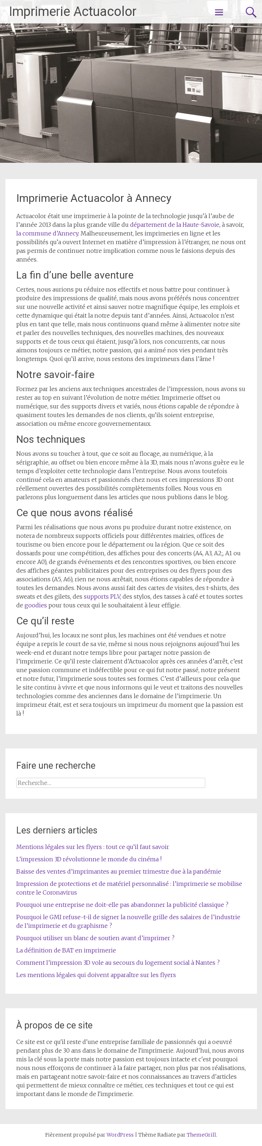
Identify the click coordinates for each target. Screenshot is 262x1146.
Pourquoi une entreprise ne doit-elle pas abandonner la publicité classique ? (122, 904)
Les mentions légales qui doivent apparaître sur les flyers (96, 975)
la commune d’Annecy (47, 233)
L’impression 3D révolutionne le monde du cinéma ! (89, 859)
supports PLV (102, 596)
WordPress (120, 1135)
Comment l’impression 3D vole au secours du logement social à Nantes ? (118, 962)
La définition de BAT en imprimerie (66, 950)
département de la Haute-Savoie (174, 224)
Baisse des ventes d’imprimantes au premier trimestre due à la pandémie (118, 871)
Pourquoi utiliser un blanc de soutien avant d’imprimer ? (95, 938)
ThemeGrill (201, 1135)
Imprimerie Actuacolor (73, 11)
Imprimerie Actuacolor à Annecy (93, 198)
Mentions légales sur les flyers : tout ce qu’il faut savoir (92, 846)
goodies (36, 605)
